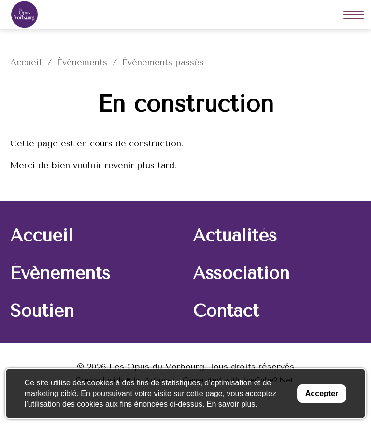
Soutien (42, 311)
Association (241, 273)
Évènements (82, 62)
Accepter (321, 393)
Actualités (235, 236)
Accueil (26, 62)
